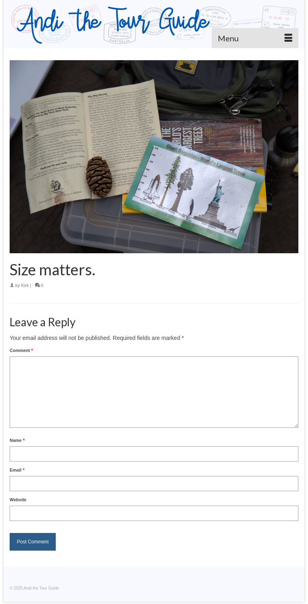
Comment (21, 350)
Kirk (25, 285)
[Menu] (255, 38)
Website (18, 499)
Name (17, 440)
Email (17, 470)
